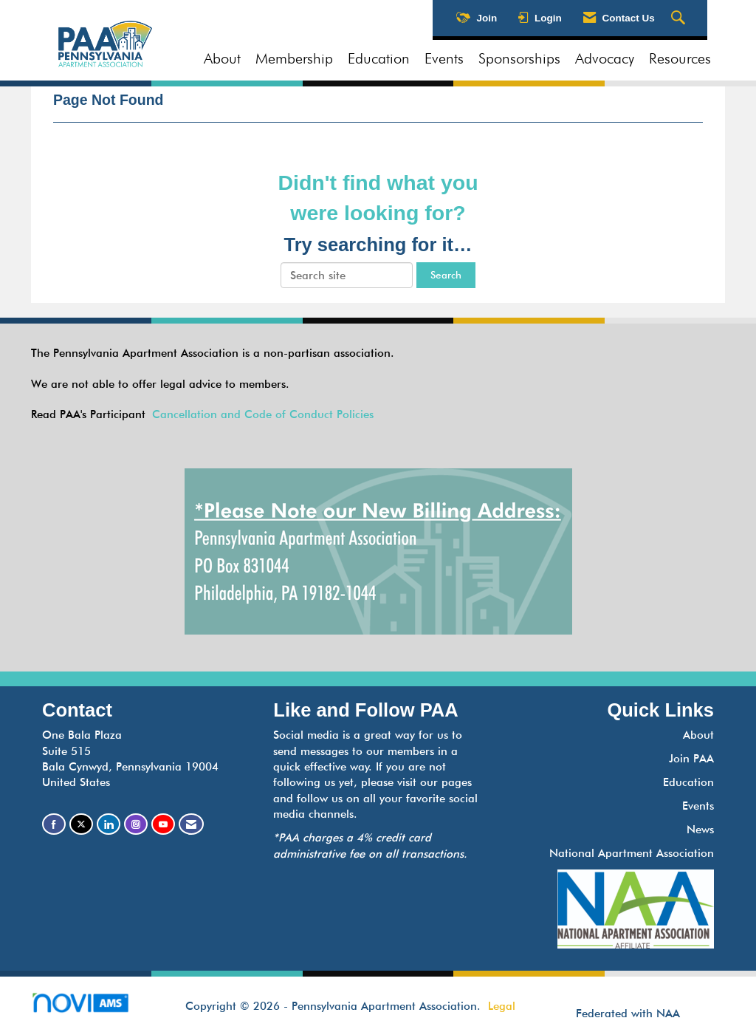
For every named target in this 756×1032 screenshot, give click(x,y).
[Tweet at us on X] (81, 824)
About (222, 58)
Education (379, 58)
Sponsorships (519, 58)
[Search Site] (680, 18)
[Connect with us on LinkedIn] (108, 824)
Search (445, 275)
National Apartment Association (631, 853)
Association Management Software (92, 1007)
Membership (294, 58)
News (700, 829)
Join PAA (691, 758)
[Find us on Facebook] (54, 824)
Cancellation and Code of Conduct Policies (263, 414)
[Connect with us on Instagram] (136, 824)
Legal (501, 1006)
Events (444, 58)
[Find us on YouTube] (163, 824)
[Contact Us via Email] (191, 824)
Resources (680, 58)
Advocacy (604, 58)
